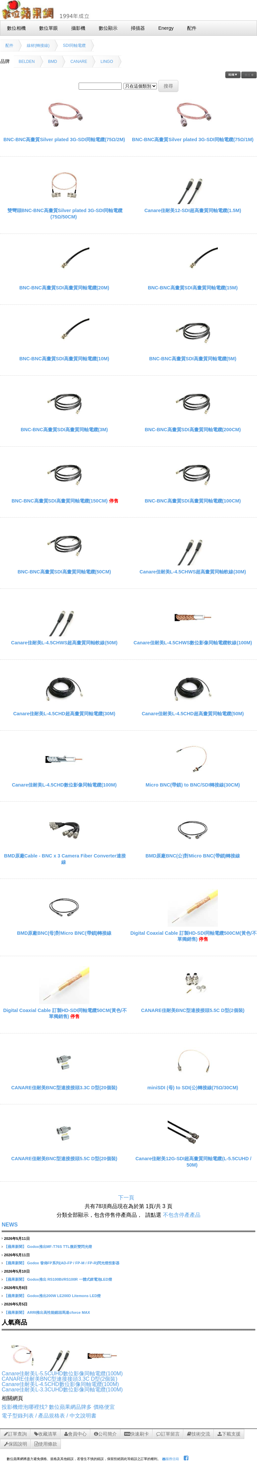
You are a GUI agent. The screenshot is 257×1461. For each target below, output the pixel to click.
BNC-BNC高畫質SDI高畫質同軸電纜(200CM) (193, 429)
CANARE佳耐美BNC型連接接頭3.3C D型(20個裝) (64, 1087)
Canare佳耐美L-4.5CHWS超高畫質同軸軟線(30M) (193, 571)
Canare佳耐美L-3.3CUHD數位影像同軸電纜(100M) (62, 1389)
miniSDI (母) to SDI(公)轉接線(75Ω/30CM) (192, 1087)
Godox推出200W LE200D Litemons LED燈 (64, 1296)
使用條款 (45, 1444)
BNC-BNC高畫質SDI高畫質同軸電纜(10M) (64, 358)
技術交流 (198, 1434)
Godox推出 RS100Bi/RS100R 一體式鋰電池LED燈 (69, 1279)
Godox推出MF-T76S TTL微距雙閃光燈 (59, 1247)
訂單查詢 (15, 1434)
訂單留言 (168, 1434)
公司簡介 (105, 1434)
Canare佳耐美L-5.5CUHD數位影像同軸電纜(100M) (62, 1373)
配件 (9, 45)
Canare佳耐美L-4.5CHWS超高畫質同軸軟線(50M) (64, 642)
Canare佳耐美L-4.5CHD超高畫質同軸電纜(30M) (64, 713)
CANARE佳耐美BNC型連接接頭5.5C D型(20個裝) (64, 1158)
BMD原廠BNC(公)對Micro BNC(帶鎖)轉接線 (193, 855)
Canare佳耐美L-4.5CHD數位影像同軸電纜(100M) (64, 785)
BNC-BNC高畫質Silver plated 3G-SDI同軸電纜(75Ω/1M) (192, 139)
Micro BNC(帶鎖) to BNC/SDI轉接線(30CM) (193, 785)
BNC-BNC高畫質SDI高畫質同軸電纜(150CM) (59, 501)
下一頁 (126, 1197)
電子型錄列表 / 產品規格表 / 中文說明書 (49, 1416)
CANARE (78, 61)
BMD (52, 61)
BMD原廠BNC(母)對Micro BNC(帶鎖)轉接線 (64, 933)
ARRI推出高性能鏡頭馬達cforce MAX (58, 1312)
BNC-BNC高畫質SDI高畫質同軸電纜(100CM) (193, 501)
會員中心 (75, 1434)
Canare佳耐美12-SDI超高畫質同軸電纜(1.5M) (192, 210)
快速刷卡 (136, 1434)
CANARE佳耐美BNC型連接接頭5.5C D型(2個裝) (192, 1010)
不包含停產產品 (181, 1215)
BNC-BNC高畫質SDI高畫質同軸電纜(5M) (193, 358)
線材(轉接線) (38, 45)
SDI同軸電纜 (74, 45)
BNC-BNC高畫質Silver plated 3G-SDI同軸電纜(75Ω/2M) (64, 139)
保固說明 (15, 1444)
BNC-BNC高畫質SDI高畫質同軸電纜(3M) (64, 429)
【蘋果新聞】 (15, 1247)
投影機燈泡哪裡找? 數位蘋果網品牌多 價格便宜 (58, 1407)
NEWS (10, 1224)
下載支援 (229, 1434)
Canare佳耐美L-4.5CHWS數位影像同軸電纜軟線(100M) (193, 642)
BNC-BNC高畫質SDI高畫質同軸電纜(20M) (64, 287)
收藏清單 (45, 1434)
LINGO (106, 61)
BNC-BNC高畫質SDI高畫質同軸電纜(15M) (193, 287)
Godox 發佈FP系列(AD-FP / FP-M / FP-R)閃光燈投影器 (73, 1263)
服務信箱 (170, 1459)
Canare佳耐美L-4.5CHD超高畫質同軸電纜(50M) (193, 713)
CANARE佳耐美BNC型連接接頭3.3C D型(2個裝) (59, 1379)
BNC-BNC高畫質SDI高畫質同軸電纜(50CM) (64, 571)
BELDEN (27, 61)
